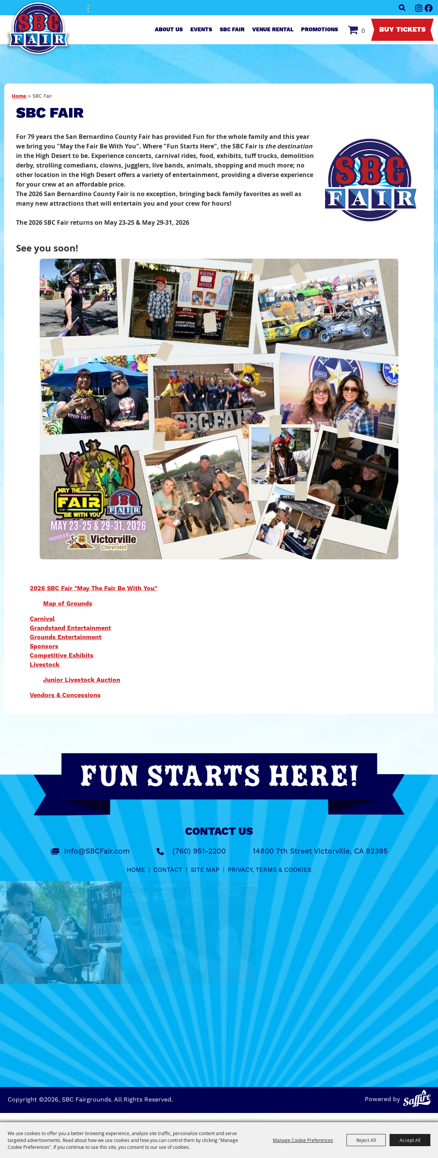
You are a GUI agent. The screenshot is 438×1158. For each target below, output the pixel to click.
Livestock (45, 664)
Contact (167, 870)
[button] (373, 180)
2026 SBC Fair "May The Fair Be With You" (93, 588)
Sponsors (44, 646)
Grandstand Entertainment (70, 628)
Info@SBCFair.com (97, 851)
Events (201, 29)
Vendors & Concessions (65, 695)
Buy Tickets (402, 30)
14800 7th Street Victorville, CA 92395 (320, 851)
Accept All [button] (409, 1140)
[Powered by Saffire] (417, 1098)
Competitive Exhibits (61, 655)
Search (402, 7)
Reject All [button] (366, 1140)
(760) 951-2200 (199, 851)
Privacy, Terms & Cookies (269, 870)
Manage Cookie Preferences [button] (303, 1140)
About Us (169, 29)
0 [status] (363, 31)
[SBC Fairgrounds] (38, 29)
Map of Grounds (67, 603)
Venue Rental (272, 29)
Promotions (319, 29)
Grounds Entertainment (65, 637)
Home (19, 96)
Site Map (205, 870)
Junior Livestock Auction (81, 680)
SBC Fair (232, 29)
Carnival (42, 619)
